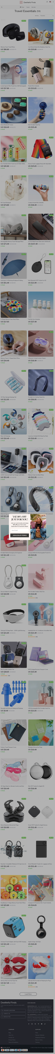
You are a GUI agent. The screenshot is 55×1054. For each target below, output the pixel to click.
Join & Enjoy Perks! (20, 535)
